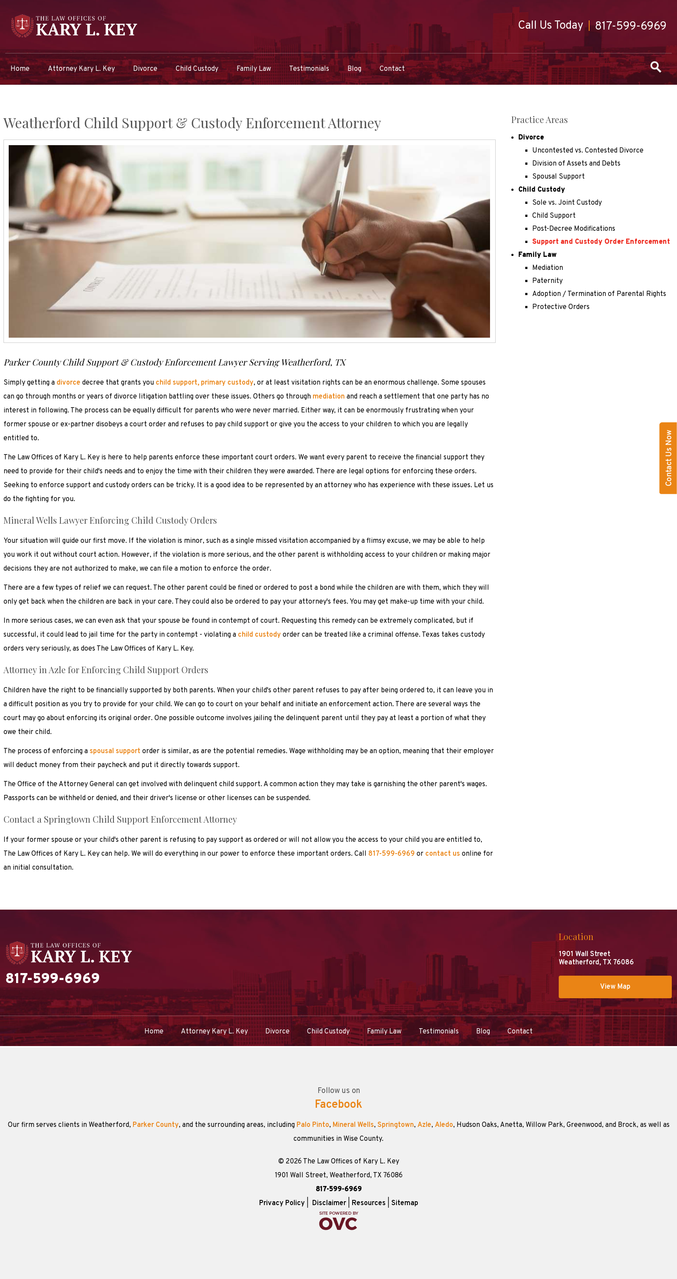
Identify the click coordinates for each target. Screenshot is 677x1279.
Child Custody (197, 69)
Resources (369, 1203)
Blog (354, 69)
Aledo (444, 1125)
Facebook (338, 1105)
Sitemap (404, 1203)
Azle (424, 1125)
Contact (392, 69)
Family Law (254, 69)
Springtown (395, 1125)
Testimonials (309, 69)
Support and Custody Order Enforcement (601, 242)
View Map (615, 987)
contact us (442, 854)
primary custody (227, 383)
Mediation (547, 268)
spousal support (115, 751)
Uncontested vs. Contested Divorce (588, 150)
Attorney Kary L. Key (81, 69)
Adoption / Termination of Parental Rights (599, 294)
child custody (259, 635)
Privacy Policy (282, 1203)
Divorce (145, 69)
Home (20, 69)
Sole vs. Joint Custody (567, 203)
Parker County (156, 1125)
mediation (329, 396)
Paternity (547, 281)
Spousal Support (558, 177)
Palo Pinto (313, 1125)
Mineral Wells (353, 1125)
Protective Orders (561, 307)
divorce (68, 383)
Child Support (554, 216)
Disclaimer (329, 1203)
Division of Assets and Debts (576, 163)
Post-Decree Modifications (573, 229)
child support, (177, 383)
